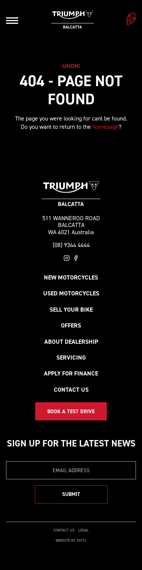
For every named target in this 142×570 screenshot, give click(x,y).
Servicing (71, 357)
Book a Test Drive (71, 411)
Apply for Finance (71, 373)
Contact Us (71, 390)
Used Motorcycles (71, 293)
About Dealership (71, 342)
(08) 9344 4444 (71, 245)
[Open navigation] (12, 20)
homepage (105, 127)
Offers (71, 325)
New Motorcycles (71, 277)
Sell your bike (71, 310)
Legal (83, 530)
